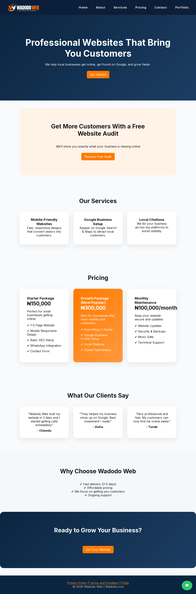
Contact (160, 7)
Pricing (140, 7)
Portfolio (182, 7)
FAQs (125, 583)
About (100, 7)
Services (120, 7)
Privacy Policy (77, 583)
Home (83, 7)
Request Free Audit (98, 156)
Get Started (98, 74)
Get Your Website (98, 549)
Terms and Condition (104, 583)
